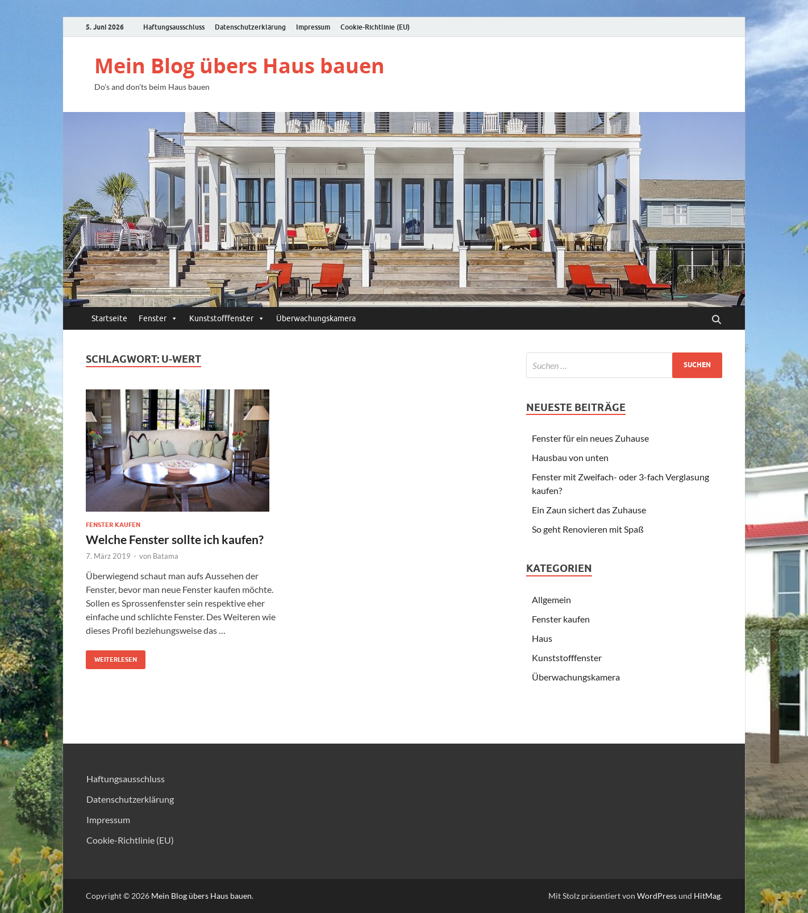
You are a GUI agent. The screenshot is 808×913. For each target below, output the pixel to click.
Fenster (158, 318)
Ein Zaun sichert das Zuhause (589, 509)
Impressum (313, 27)
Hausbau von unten (570, 457)
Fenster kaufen (113, 525)
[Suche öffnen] (716, 320)
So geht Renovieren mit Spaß (588, 529)
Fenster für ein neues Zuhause (590, 438)
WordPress (657, 895)
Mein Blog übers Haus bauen (239, 66)
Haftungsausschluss (174, 27)
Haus (542, 638)
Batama (165, 556)
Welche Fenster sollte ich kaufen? (175, 539)
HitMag (707, 895)
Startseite (109, 318)
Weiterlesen (111, 656)
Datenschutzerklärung (250, 27)
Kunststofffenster (227, 318)
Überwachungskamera (316, 318)
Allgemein (551, 599)
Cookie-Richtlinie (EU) (375, 27)
